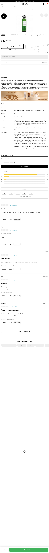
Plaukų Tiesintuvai (4, 421)
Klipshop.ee (3, 511)
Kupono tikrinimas (5, 493)
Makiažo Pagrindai (4, 440)
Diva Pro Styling (3, 387)
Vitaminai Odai (3, 457)
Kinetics (2, 395)
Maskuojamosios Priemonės (6, 443)
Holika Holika (3, 400)
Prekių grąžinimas (5, 466)
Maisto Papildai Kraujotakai (6, 463)
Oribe (1, 392)
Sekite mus (3, 540)
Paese (1, 380)
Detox (1, 458)
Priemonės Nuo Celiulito (5, 433)
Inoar (1, 356)
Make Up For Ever (4, 409)
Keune (3, 35)
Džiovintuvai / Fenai (4, 423)
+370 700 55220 (5, 531)
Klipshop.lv (3, 508)
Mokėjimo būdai (4, 488)
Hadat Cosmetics (4, 389)
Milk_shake (2, 353)
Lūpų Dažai (2, 450)
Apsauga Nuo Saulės (4, 437)
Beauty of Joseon (4, 367)
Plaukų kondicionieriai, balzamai (9, 345)
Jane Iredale (2, 363)
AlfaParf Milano (3, 403)
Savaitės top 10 (4, 500)
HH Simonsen (3, 401)
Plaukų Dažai (2, 426)
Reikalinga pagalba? (5, 530)
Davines (1, 352)
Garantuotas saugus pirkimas (7, 467)
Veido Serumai (3, 430)
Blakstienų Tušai (3, 447)
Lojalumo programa (5, 502)
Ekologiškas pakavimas (30, 466)
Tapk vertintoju (4, 499)
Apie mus (3, 485)
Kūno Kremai (3, 429)
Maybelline (2, 366)
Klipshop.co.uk (4, 509)
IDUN (1, 406)
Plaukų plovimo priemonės (33, 110)
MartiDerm (2, 369)
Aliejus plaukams (39, 345)
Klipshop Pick (4, 503)
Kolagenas (2, 453)
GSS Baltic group (5, 506)
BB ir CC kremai (3, 446)
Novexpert (2, 412)
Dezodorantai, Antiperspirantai (6, 435)
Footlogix (2, 397)
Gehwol (1, 378)
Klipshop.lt (3, 471)
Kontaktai (3, 486)
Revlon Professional (4, 390)
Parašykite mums (5, 534)
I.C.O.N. (2, 364)
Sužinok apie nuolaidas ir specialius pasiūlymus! (11, 520)
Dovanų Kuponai (4, 491)
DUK (2, 479)
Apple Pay (3, 476)
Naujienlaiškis (4, 518)
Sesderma (2, 360)
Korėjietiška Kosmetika (5, 438)
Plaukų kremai (31, 345)
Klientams (3, 483)
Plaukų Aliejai (3, 418)
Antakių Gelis (3, 441)
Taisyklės (3, 473)
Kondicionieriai (3, 416)
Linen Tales (2, 372)
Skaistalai (2, 449)
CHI (1, 398)
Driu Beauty (2, 383)
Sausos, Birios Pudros (4, 444)
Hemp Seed (2, 404)
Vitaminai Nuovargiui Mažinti (6, 455)
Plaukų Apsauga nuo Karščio (6, 424)
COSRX (1, 373)
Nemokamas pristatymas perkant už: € (10, 464)
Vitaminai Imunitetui (4, 461)
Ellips (1, 381)
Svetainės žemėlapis (5, 481)
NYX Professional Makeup (5, 375)
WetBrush (2, 361)
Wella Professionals (4, 384)
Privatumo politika (5, 474)
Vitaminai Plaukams (4, 452)
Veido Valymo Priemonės (5, 432)
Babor (1, 355)
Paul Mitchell (3, 407)
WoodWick (2, 370)
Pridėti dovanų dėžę (43, 52)
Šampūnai (42, 110)
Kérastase (2, 358)
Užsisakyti (5, 526)
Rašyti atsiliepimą (24, 166)
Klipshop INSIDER (5, 477)
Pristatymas (3, 490)
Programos (4, 497)
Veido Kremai (3, 427)
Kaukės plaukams (21, 345)
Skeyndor (2, 386)
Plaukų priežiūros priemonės (20, 110)
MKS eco (2, 393)
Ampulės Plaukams (4, 420)
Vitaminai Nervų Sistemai (5, 460)
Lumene (2, 410)
